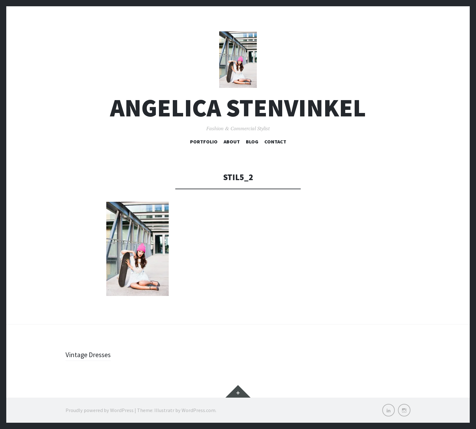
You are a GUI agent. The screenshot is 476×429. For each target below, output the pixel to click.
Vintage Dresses (88, 354)
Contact (275, 141)
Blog (252, 141)
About (232, 141)
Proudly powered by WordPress (100, 410)
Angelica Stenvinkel (238, 107)
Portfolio (204, 141)
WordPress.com (198, 410)
